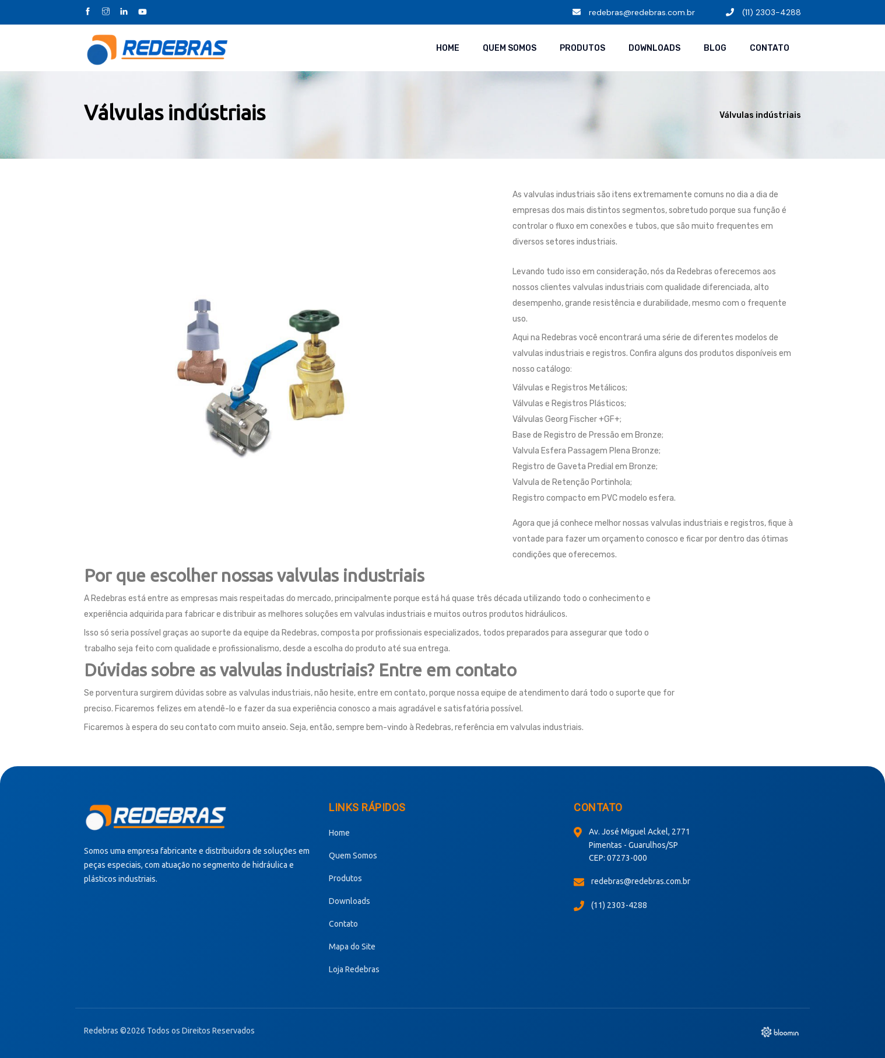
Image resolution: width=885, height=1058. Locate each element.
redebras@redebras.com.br (634, 12)
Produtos (582, 48)
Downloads (654, 48)
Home (447, 48)
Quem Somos (509, 48)
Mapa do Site (352, 946)
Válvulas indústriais (760, 115)
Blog (715, 48)
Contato (769, 48)
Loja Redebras (354, 969)
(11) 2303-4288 (763, 12)
